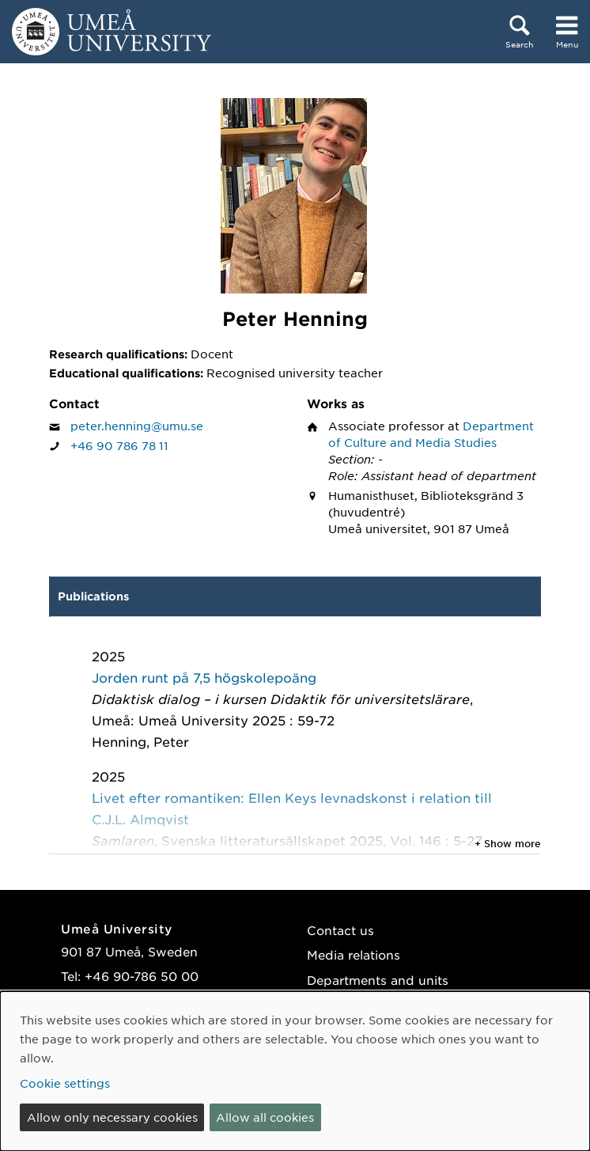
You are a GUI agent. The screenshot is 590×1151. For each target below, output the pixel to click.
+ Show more (508, 843)
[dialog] (295, 1071)
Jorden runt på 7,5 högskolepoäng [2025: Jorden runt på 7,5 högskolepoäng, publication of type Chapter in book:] (204, 677)
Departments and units (377, 979)
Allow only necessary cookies (112, 1117)
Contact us (340, 929)
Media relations (353, 954)
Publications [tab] (93, 596)
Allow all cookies (265, 1117)
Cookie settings (65, 1083)
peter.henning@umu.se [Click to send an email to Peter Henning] (136, 425)
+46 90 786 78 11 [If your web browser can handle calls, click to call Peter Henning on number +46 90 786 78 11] (119, 445)
